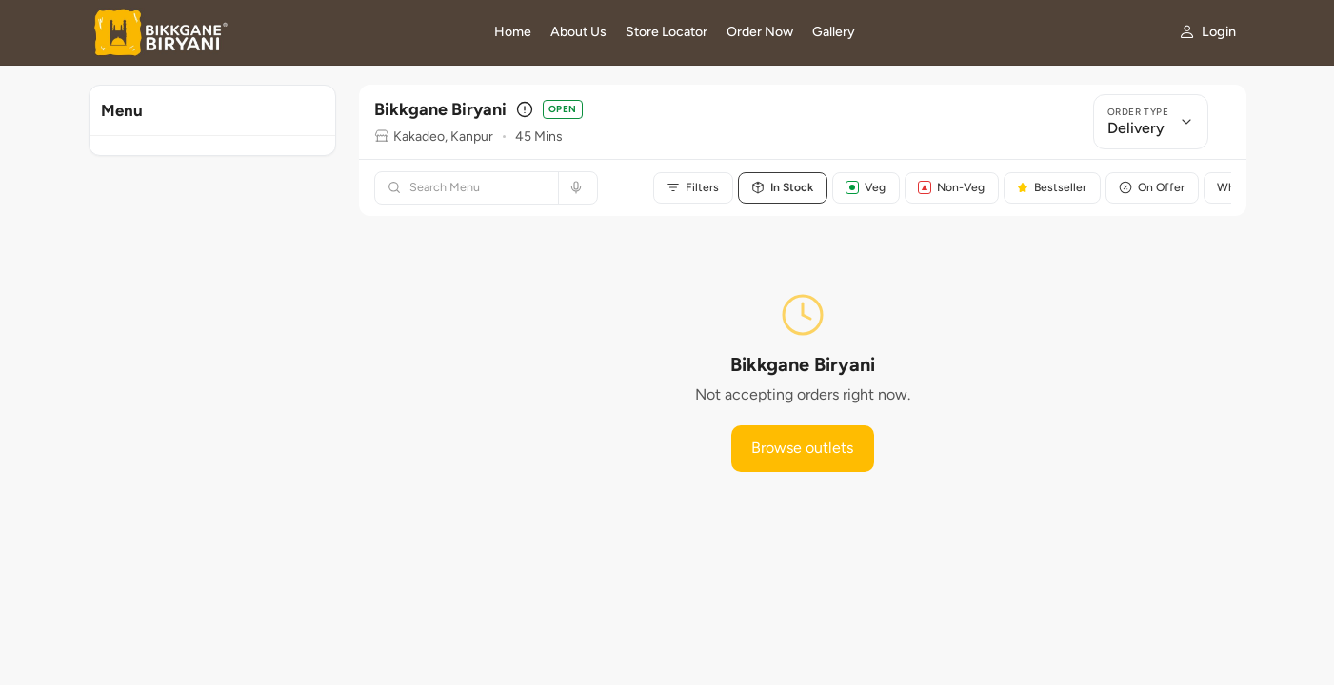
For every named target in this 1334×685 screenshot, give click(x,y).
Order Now (760, 32)
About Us (578, 32)
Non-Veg (955, 187)
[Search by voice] (573, 188)
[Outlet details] (524, 109)
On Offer (1157, 187)
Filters (693, 187)
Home (512, 32)
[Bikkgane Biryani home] (280, 32)
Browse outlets (802, 448)
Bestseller (1056, 187)
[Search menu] (478, 188)
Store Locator (666, 32)
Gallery (833, 32)
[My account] (1206, 31)
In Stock (784, 187)
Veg (868, 187)
